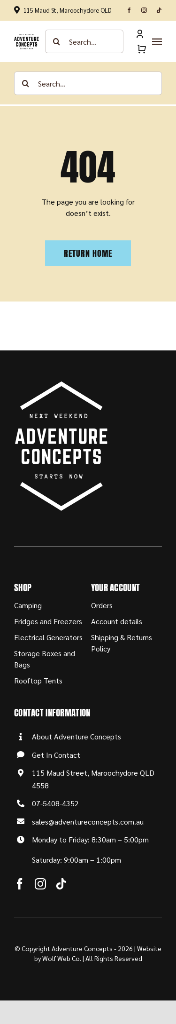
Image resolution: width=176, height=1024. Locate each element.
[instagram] (144, 10)
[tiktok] (159, 10)
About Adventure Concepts (76, 736)
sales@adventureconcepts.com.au (88, 821)
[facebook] (129, 10)
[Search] (57, 41)
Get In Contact (56, 755)
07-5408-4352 (55, 803)
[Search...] (84, 41)
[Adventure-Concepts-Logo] (26, 37)
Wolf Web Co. (61, 958)
